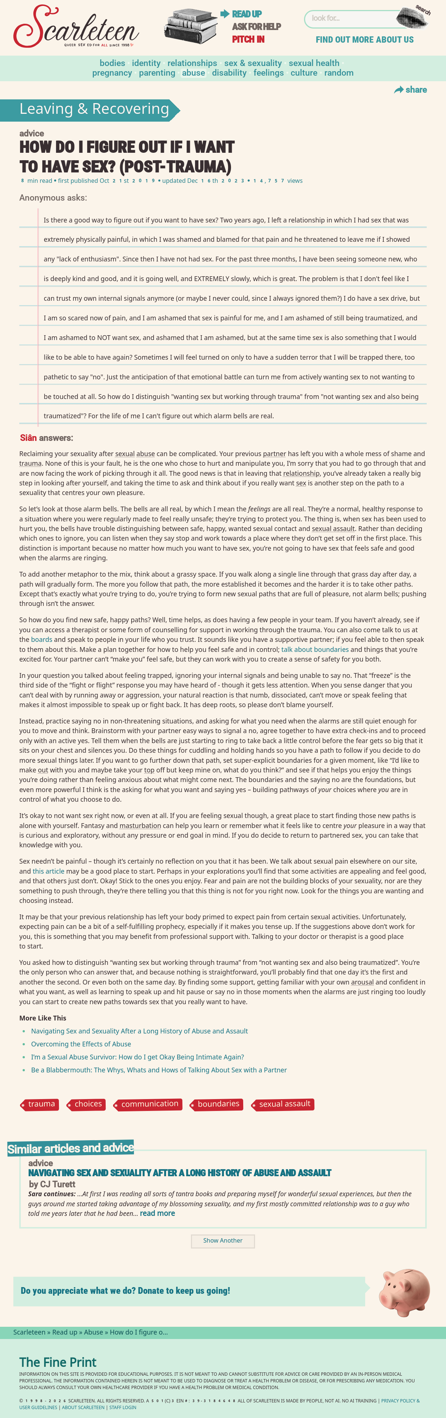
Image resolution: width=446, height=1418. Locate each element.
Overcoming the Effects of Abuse (81, 1043)
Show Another (223, 1241)
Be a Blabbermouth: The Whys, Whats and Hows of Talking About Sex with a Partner (159, 1069)
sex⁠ (301, 482)
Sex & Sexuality (253, 62)
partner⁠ (274, 453)
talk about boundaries (315, 649)
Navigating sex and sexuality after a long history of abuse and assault (179, 1173)
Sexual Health (314, 62)
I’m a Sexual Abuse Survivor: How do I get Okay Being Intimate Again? (137, 1056)
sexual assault (284, 1105)
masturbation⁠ (140, 825)
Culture (304, 72)
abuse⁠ (145, 453)
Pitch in (248, 39)
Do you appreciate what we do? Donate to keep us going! (125, 1290)
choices (88, 1105)
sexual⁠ (125, 453)
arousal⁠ (362, 981)
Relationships (192, 62)
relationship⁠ (301, 473)
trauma (41, 1105)
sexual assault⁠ (333, 528)
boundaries (219, 1105)
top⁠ (149, 769)
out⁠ (43, 769)
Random (339, 72)
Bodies (112, 62)
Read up (246, 14)
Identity (146, 62)
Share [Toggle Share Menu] (409, 89)
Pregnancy (112, 72)
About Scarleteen (83, 1408)
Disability (229, 72)
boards (42, 639)
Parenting (157, 72)
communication (150, 1105)
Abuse (193, 72)
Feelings (269, 72)
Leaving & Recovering (94, 110)
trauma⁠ (30, 463)
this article (49, 871)
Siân (28, 437)
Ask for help (256, 27)
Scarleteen (29, 1333)
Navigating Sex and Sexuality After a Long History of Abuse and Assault (139, 1030)
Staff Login (122, 1408)
